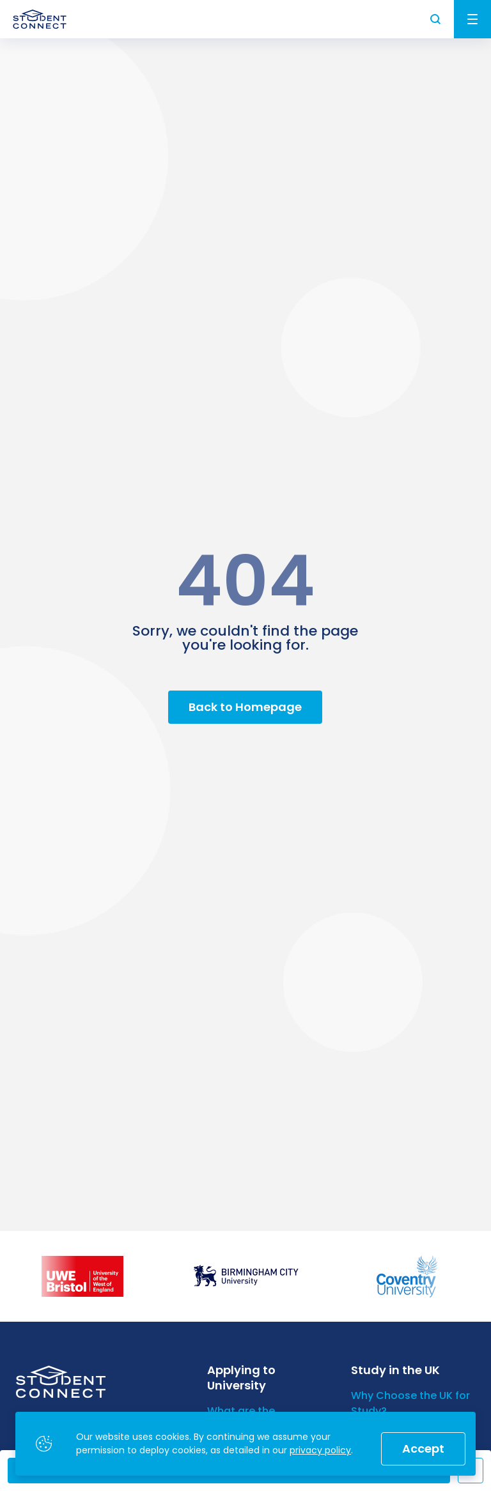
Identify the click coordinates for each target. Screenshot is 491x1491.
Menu (472, 19)
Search (436, 19)
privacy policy (320, 1450)
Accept (423, 1449)
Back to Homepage (245, 707)
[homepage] (39, 19)
